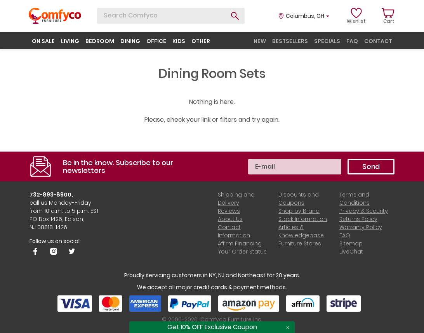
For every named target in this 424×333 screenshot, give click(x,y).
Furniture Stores (299, 243)
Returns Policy (358, 219)
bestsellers (290, 41)
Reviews (229, 211)
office (156, 41)
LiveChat (351, 251)
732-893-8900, (51, 194)
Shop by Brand (299, 211)
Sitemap (351, 243)
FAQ (344, 235)
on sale (43, 41)
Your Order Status (242, 251)
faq (352, 41)
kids (178, 41)
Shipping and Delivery (236, 199)
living (70, 41)
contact (378, 41)
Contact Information (234, 231)
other (200, 41)
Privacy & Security (363, 211)
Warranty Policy (360, 227)
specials (327, 41)
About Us (230, 219)
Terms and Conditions (354, 199)
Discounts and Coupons (298, 199)
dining (130, 41)
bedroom (99, 41)
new (260, 41)
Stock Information (302, 219)
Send (371, 166)
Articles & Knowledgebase (301, 231)
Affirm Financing (240, 243)
